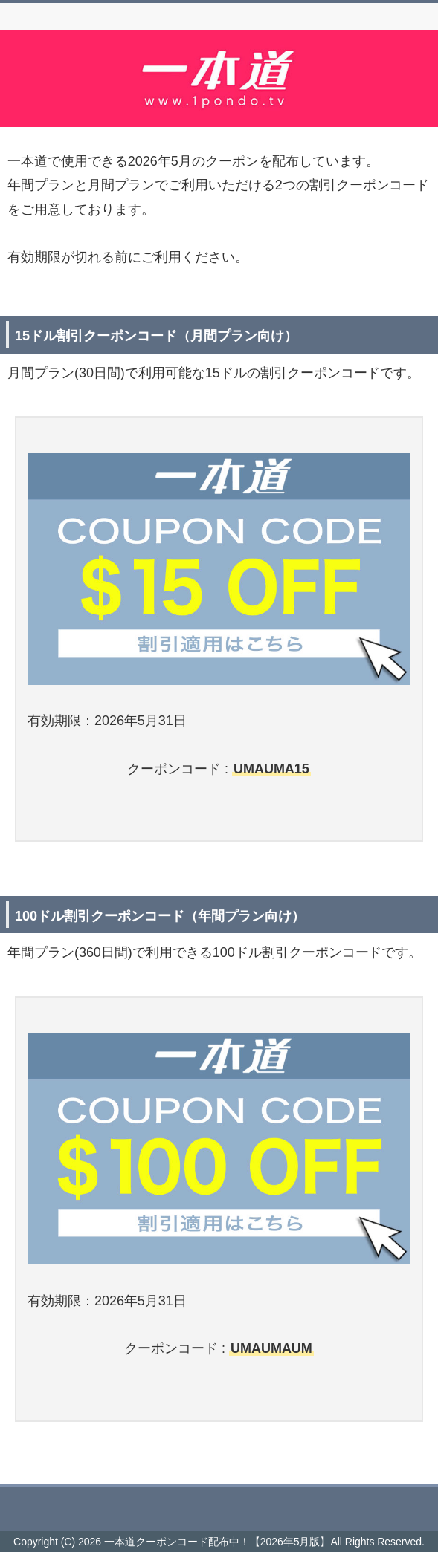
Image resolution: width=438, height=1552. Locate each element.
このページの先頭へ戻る (219, 1501)
